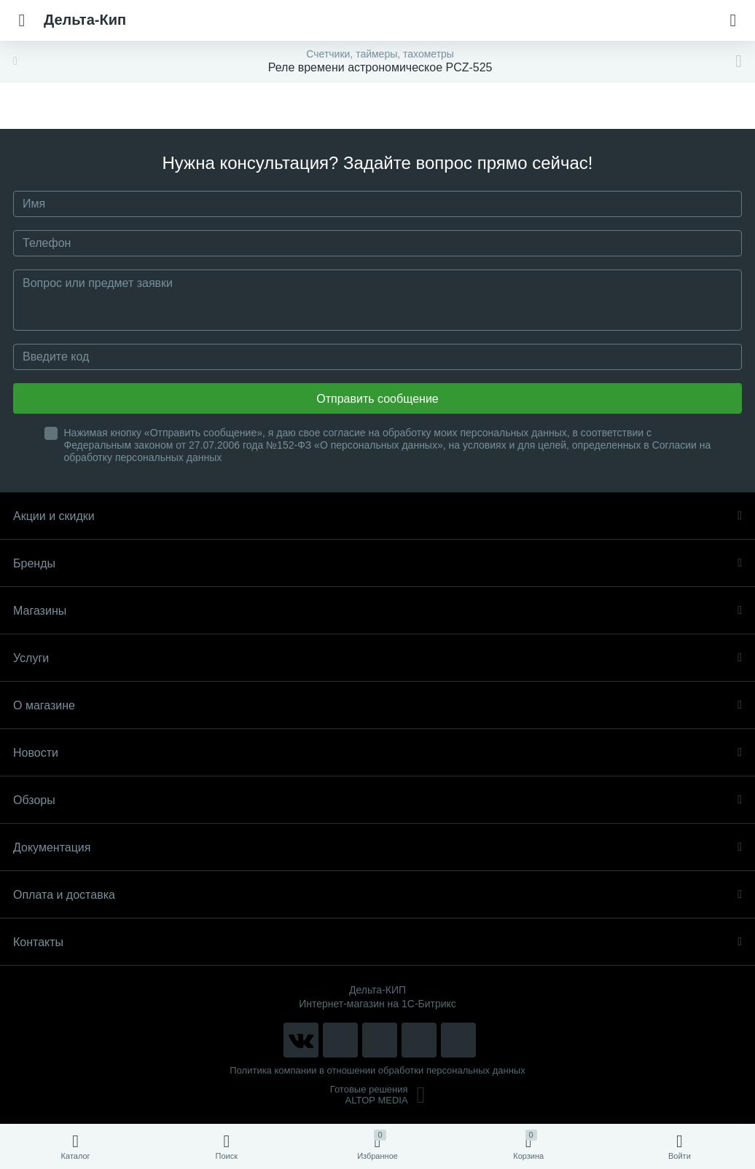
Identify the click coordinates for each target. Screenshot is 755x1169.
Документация (377, 847)
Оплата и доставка (377, 895)
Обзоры (377, 800)
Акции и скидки (377, 516)
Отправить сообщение (377, 399)
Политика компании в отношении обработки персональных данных (377, 1070)
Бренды (377, 563)
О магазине (377, 705)
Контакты (377, 942)
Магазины (377, 611)
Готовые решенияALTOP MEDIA (378, 1094)
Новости (377, 753)
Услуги (377, 658)
